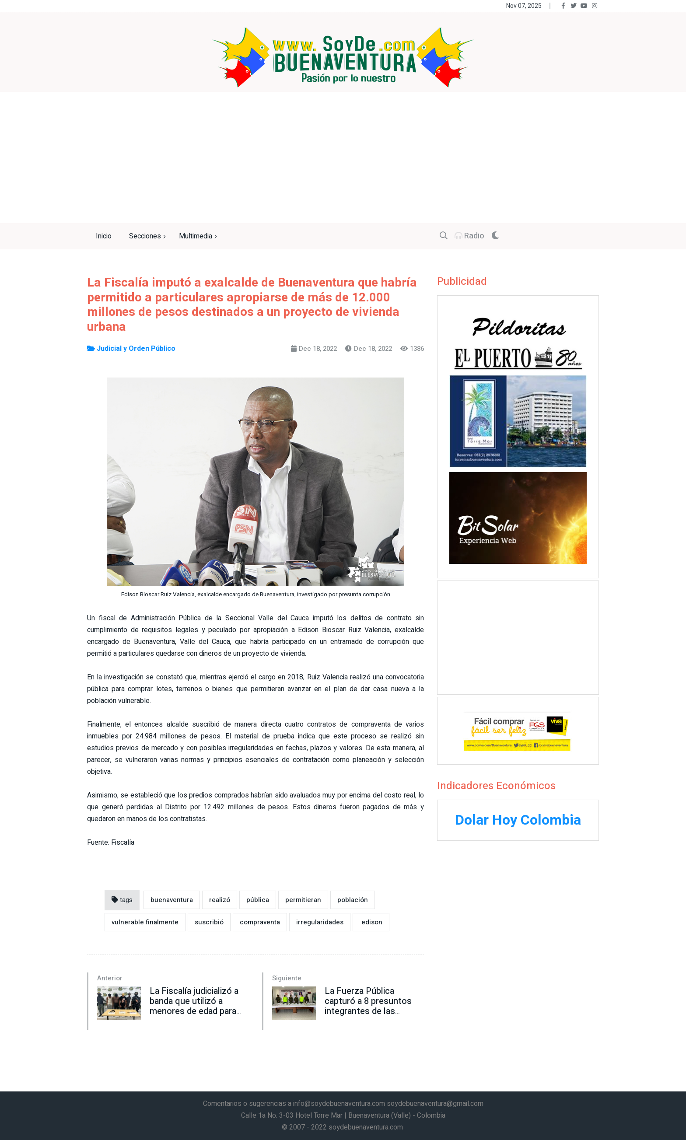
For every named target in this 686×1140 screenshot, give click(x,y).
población (352, 900)
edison (371, 922)
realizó (219, 900)
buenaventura (171, 900)
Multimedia (199, 236)
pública (257, 900)
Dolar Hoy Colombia (518, 820)
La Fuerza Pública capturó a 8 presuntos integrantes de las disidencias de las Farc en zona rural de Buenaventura (369, 1016)
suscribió (209, 922)
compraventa (260, 922)
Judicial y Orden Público (131, 348)
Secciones (148, 236)
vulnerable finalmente (145, 922)
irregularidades (319, 922)
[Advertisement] (343, 157)
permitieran (303, 900)
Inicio (104, 236)
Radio (469, 236)
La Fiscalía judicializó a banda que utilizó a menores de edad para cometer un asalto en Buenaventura (194, 1011)
